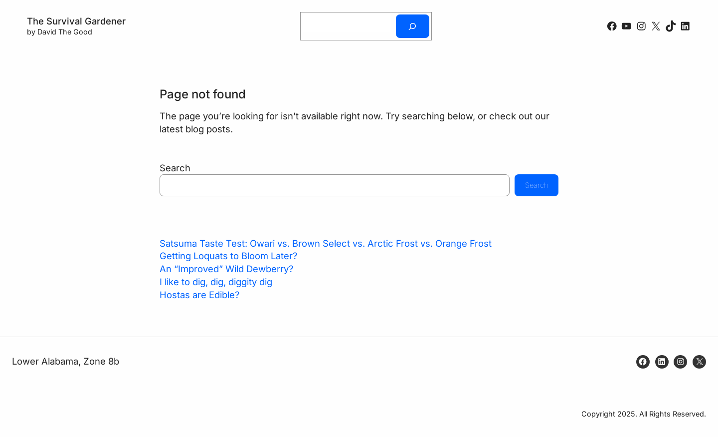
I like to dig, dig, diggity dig (216, 281)
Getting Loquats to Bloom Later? (228, 255)
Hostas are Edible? (199, 294)
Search (175, 167)
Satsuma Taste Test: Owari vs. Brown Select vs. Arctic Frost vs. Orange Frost (326, 243)
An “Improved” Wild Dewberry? (226, 268)
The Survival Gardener (76, 20)
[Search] (412, 26)
